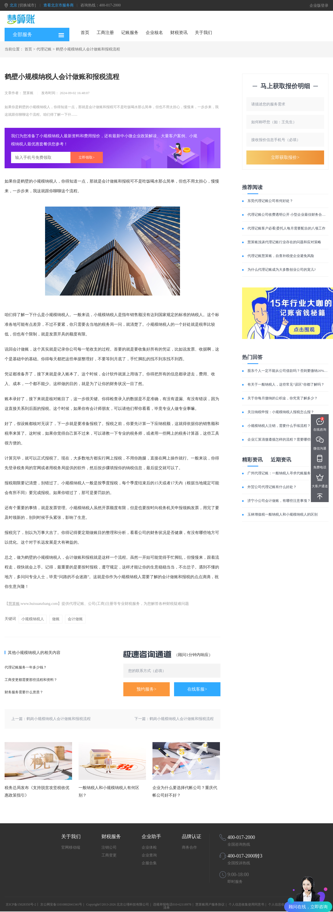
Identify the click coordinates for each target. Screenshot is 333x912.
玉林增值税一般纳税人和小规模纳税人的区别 (282, 514)
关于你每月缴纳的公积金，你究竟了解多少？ (282, 398)
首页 (85, 32)
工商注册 (105, 32)
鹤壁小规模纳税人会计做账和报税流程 (88, 49)
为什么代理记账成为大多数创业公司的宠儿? (281, 270)
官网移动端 (70, 847)
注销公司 (109, 847)
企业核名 (154, 32)
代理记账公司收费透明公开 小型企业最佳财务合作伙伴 (289, 214)
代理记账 (44, 49)
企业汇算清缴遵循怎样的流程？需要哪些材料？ (284, 439)
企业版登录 (319, 6)
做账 (56, 619)
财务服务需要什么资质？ (24, 692)
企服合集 (149, 863)
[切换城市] (27, 5)
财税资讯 (179, 32)
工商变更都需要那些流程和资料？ (31, 680)
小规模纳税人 (32, 619)
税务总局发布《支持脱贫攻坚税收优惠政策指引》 (37, 791)
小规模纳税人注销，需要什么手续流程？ (279, 426)
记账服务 (129, 32)
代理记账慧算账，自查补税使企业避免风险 (280, 256)
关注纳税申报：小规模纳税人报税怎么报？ (280, 412)
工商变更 (109, 855)
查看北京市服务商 (58, 5)
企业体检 (149, 847)
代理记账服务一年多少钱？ (26, 667)
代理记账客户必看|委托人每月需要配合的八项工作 (286, 228)
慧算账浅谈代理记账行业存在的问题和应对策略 (284, 242)
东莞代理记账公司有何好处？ (270, 201)
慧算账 (14, 604)
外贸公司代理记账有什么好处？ (272, 487)
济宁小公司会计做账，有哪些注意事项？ (279, 501)
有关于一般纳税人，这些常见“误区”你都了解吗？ (285, 384)
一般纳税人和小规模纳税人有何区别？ (109, 791)
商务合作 (189, 847)
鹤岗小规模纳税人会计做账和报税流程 (58, 719)
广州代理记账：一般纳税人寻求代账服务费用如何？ (287, 473)
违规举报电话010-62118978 (172, 904)
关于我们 (203, 32)
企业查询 (149, 855)
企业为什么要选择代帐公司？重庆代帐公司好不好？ (184, 791)
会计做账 (75, 619)
